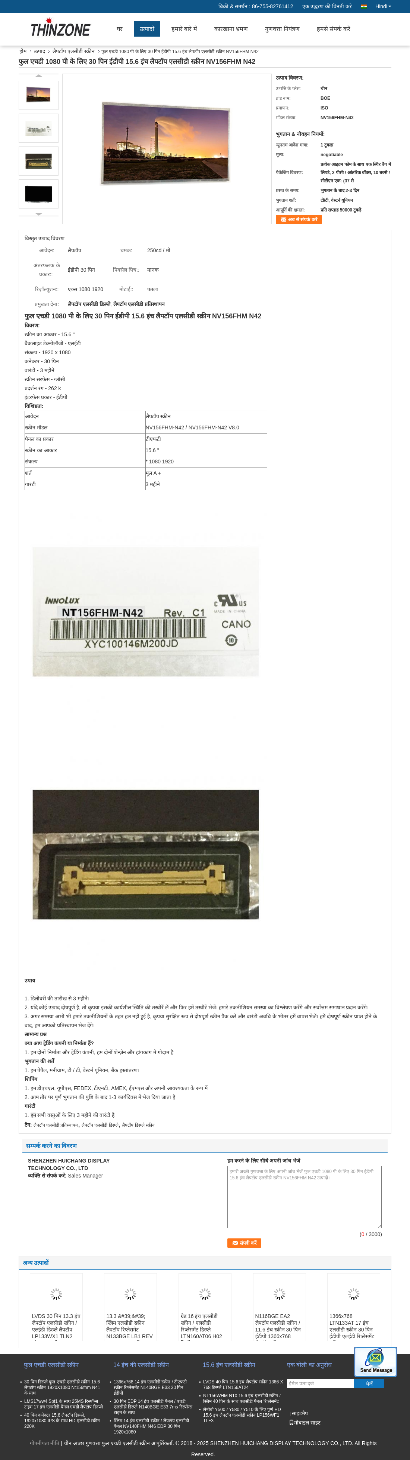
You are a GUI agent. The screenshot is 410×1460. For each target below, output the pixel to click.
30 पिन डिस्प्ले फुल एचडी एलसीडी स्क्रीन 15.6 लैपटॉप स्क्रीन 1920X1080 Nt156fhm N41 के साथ (62, 1387)
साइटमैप (300, 1413)
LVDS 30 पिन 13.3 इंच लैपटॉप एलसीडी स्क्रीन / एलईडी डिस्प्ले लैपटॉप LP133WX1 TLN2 (56, 1326)
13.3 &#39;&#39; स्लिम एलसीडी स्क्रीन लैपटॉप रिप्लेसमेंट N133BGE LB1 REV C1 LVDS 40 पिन (129, 1329)
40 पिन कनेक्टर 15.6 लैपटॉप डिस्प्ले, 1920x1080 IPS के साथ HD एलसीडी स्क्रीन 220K (62, 1421)
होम (22, 51)
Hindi (383, 6)
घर (120, 29)
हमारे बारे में (184, 29)
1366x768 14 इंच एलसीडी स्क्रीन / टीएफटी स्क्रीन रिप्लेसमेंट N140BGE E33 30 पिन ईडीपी (150, 1387)
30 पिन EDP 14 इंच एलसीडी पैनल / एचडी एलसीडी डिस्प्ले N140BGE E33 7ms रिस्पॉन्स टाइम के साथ (153, 1407)
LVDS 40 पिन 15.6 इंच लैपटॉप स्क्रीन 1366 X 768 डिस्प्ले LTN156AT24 (243, 1384)
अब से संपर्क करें (302, 219)
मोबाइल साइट (305, 1423)
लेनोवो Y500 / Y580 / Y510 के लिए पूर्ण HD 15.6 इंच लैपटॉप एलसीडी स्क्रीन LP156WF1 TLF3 (242, 1415)
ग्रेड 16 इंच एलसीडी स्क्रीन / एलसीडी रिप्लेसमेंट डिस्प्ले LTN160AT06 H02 (201, 1326)
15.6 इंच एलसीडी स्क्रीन (229, 1365)
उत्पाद (39, 51)
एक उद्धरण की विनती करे (327, 6)
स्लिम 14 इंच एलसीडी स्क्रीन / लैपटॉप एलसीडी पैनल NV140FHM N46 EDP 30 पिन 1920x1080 (151, 1426)
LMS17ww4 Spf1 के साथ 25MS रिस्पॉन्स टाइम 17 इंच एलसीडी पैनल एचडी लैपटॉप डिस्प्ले (63, 1404)
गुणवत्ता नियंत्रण (282, 29)
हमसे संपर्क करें (333, 29)
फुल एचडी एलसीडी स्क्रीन (51, 1365)
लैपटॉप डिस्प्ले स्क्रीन (138, 1125)
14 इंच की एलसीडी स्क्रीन (141, 1365)
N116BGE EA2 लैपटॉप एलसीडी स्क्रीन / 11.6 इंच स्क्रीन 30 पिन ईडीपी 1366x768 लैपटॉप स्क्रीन (278, 1329)
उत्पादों (147, 29)
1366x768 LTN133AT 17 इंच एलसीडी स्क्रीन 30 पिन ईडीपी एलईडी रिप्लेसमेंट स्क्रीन (351, 1329)
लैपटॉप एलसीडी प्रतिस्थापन (56, 1125)
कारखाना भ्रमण (231, 29)
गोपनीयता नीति (45, 1443)
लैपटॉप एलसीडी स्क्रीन (74, 51)
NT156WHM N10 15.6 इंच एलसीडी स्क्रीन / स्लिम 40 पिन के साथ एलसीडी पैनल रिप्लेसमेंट (242, 1398)
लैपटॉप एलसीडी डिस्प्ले (100, 1125)
